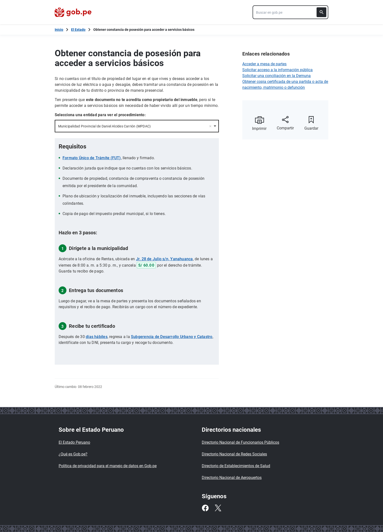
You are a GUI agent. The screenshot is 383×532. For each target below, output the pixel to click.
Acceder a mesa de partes (264, 64)
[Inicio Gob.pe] (59, 29)
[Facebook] (205, 508)
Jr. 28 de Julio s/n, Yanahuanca (164, 259)
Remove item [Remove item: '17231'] (210, 126)
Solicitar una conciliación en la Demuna (276, 75)
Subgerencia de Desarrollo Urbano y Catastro (171, 336)
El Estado (78, 30)
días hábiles (96, 336)
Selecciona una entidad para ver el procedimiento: (100, 115)
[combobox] (290, 12)
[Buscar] (321, 12)
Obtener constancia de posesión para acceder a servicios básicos (143, 30)
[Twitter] (217, 508)
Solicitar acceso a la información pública (277, 70)
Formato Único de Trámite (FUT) (92, 158)
